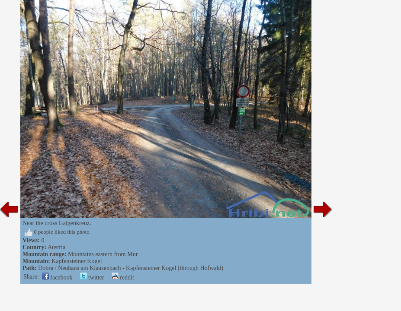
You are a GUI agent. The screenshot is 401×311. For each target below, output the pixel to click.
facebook (57, 277)
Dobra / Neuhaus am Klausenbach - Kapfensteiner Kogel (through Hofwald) (130, 268)
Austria (56, 247)
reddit (123, 277)
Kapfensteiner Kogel (76, 261)
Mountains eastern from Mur (103, 254)
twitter (92, 277)
